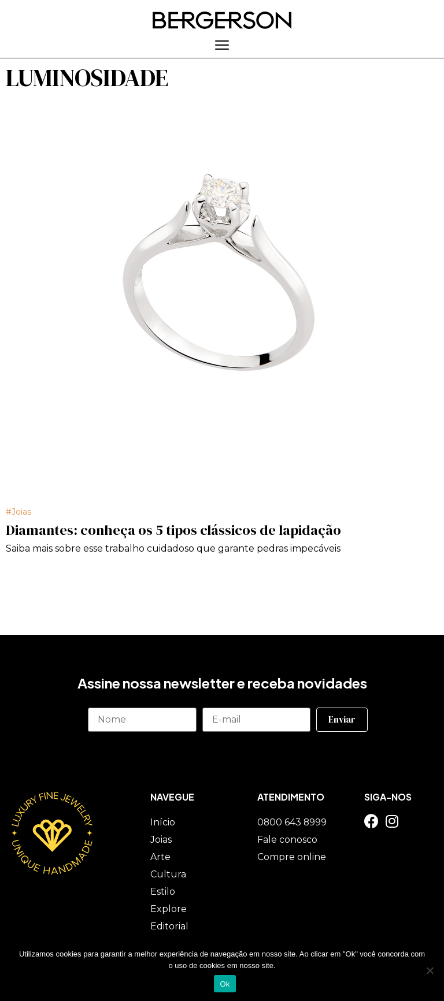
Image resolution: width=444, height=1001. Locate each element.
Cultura (168, 873)
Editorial (169, 925)
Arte (160, 856)
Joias (21, 511)
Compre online (291, 856)
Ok (225, 984)
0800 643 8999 (292, 821)
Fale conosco (287, 838)
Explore (168, 908)
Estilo (162, 890)
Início (162, 821)
